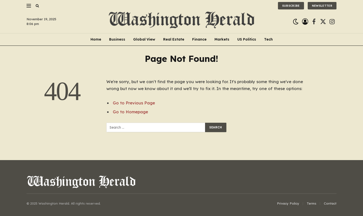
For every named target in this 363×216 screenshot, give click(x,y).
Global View (144, 39)
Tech (268, 39)
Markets (221, 39)
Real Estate (173, 39)
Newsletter (322, 5)
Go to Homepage (130, 111)
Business (117, 39)
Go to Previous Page (134, 102)
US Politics (246, 39)
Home (96, 39)
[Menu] (29, 5)
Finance (199, 39)
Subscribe (291, 5)
